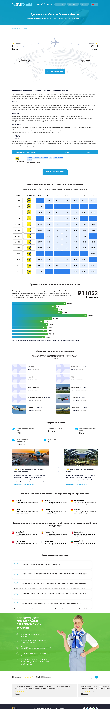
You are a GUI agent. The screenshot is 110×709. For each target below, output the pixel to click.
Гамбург (47, 511)
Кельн (18, 511)
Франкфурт (19, 502)
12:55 (40, 232)
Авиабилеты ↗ (60, 4)
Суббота (29, 159)
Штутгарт (77, 511)
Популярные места (59, 703)
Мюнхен (47, 502)
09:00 (40, 214)
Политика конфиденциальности (42, 703)
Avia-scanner (16, 28)
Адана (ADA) (20, 534)
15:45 (40, 244)
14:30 (48, 238)
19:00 (40, 261)
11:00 (40, 226)
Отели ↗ (84, 4)
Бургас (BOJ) (78, 543)
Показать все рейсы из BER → (24, 486)
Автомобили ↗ (73, 4)
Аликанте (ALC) (50, 534)
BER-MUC (24, 28)
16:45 (40, 250)
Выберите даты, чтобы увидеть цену (55, 173)
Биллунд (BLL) (20, 543)
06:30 (48, 202)
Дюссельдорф (79, 502)
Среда (50, 157)
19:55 (40, 267)
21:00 (40, 273)
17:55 (93, 255)
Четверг (55, 157)
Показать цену (91, 159)
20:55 (93, 273)
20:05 (48, 267)
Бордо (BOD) (49, 543)
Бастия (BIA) (78, 534)
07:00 (40, 208)
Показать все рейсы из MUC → (76, 486)
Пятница (60, 157)
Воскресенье (30, 157)
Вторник (45, 157)
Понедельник (39, 157)
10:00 (48, 220)
